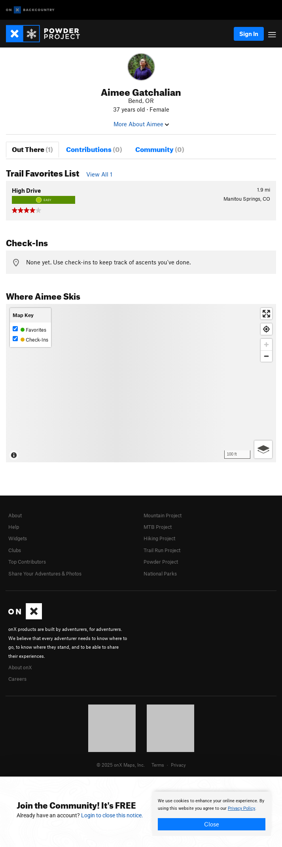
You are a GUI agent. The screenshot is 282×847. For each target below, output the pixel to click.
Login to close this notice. (112, 815)
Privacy (178, 764)
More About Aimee (141, 123)
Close (211, 824)
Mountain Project (163, 515)
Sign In (248, 33)
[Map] (141, 383)
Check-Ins (30, 339)
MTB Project (158, 527)
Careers (17, 679)
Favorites (29, 329)
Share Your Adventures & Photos (44, 573)
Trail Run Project (162, 550)
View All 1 (99, 174)
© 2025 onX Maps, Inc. (121, 764)
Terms (157, 764)
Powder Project (161, 561)
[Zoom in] (266, 344)
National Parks (160, 573)
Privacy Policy (241, 808)
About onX (20, 667)
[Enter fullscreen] (266, 313)
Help (13, 527)
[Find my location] (266, 329)
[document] (211, 813)
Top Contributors (27, 561)
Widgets (17, 538)
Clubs (14, 550)
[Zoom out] (266, 356)
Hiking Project (159, 538)
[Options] (263, 449)
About (15, 515)
